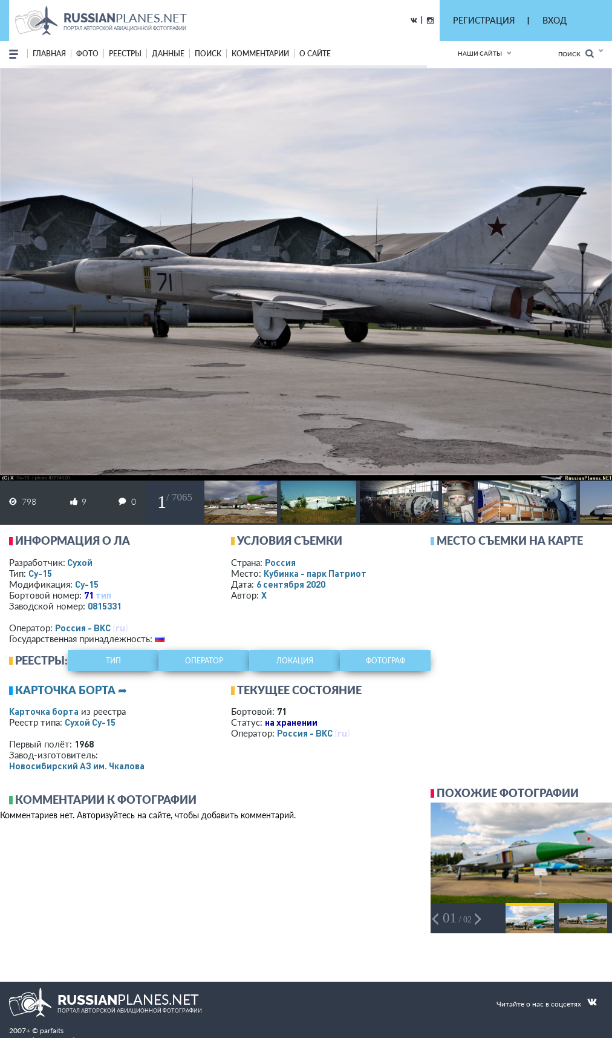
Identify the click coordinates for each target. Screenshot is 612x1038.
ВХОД (554, 20)
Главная (49, 53)
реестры (125, 53)
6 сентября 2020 (290, 584)
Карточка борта (44, 711)
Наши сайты (480, 53)
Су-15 (40, 573)
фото (87, 53)
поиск (208, 53)
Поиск (576, 53)
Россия (280, 562)
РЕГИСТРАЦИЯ (484, 20)
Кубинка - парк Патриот (315, 573)
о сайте (315, 53)
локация (294, 660)
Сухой (80, 562)
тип (103, 595)
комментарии (260, 53)
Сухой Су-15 (90, 722)
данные (168, 53)
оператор (204, 660)
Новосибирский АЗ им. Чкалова (77, 765)
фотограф (385, 660)
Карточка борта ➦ (71, 690)
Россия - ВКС (83, 627)
